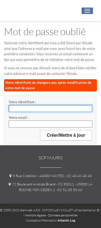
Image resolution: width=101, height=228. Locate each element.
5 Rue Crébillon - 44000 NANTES (36, 176)
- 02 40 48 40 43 (78, 176)
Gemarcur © (90, 210)
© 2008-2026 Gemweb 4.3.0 (20, 210)
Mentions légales (34, 215)
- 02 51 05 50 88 (68, 190)
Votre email (18, 117)
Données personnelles (63, 215)
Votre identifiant (22, 102)
